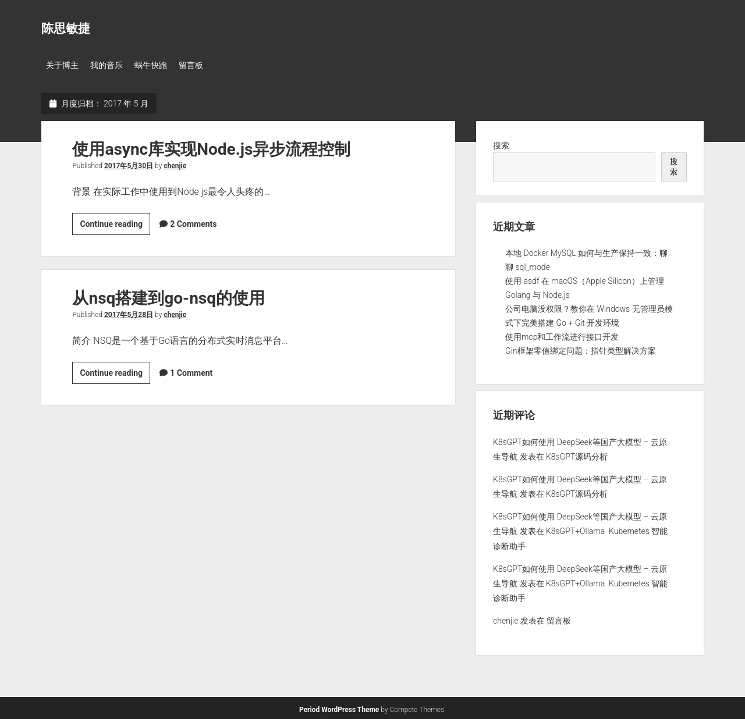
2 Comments (193, 221)
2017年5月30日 (128, 163)
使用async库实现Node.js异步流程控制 (211, 146)
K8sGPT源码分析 (577, 454)
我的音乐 (110, 65)
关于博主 (62, 65)
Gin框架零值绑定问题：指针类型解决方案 (580, 348)
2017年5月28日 (128, 312)
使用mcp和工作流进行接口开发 (562, 334)
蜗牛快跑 (157, 65)
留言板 (201, 65)
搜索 (501, 143)
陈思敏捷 (65, 28)
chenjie (175, 163)
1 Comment (191, 370)
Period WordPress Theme (339, 707)
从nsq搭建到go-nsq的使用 (168, 295)
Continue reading (115, 223)
